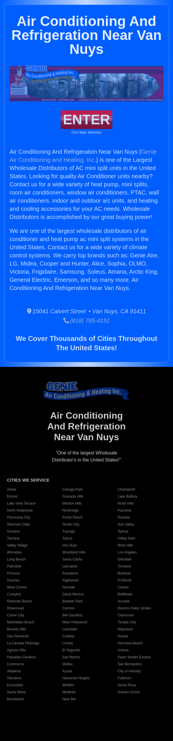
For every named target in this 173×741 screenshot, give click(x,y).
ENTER (86, 119)
